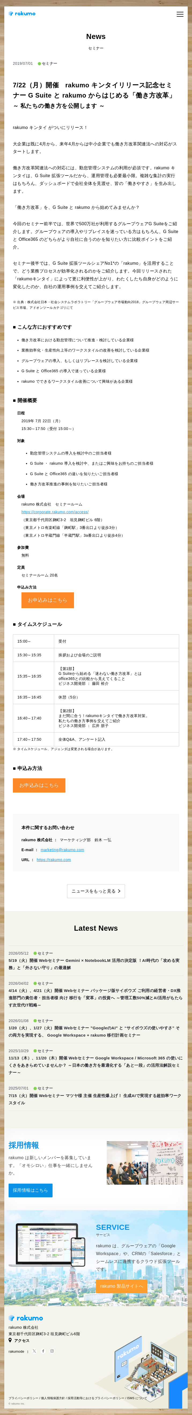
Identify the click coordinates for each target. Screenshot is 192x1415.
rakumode (16, 1351)
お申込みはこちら (48, 600)
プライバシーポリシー (24, 1398)
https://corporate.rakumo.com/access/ (55, 512)
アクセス (19, 1340)
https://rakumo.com (54, 860)
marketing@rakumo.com (62, 850)
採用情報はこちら (30, 1190)
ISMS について (137, 1398)
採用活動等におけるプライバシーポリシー (96, 1398)
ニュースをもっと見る (94, 891)
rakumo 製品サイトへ (121, 1286)
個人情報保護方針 (53, 1398)
